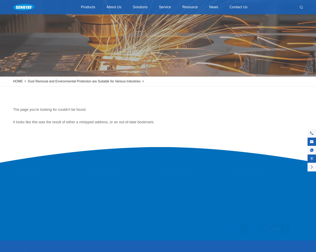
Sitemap (269, 248)
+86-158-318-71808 (252, 192)
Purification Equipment (30, 205)
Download (167, 219)
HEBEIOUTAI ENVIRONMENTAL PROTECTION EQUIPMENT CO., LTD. (92, 248)
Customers (168, 198)
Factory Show (101, 190)
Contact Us (238, 7)
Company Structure (106, 212)
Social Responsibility (107, 205)
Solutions (140, 7)
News (213, 7)
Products (88, 7)
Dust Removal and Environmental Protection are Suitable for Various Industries (84, 81)
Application (168, 190)
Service (165, 7)
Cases (165, 183)
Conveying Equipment (30, 190)
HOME (18, 81)
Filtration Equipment (28, 183)
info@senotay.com (251, 184)
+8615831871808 (250, 200)
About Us (113, 7)
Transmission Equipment (32, 219)
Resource (190, 7)
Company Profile (103, 183)
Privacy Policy (291, 248)
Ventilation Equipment (29, 198)
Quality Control (102, 198)
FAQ (163, 212)
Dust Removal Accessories (33, 212)
